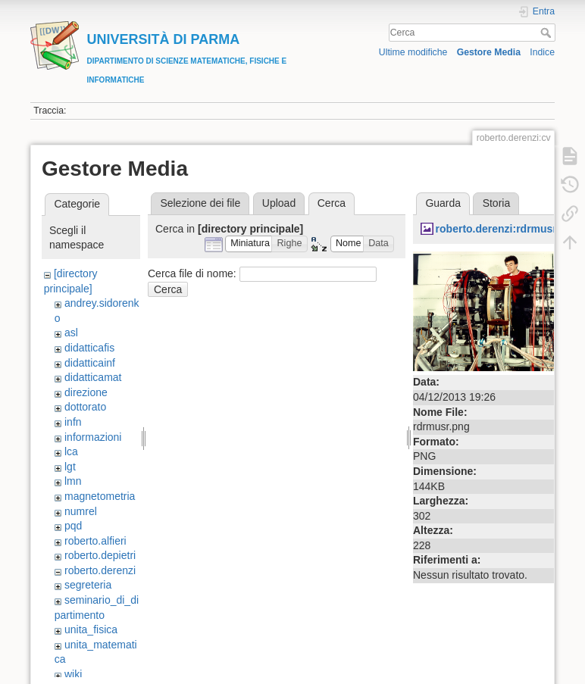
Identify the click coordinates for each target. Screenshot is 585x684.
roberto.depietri (100, 555)
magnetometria (99, 496)
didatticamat (92, 377)
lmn (73, 481)
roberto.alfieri (95, 541)
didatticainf (89, 363)
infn (73, 422)
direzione (86, 392)
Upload (279, 203)
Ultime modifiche (413, 52)
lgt (70, 467)
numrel (80, 511)
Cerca (547, 32)
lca (71, 451)
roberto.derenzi (100, 570)
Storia (497, 203)
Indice (542, 52)
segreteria (87, 585)
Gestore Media (489, 52)
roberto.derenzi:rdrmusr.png (507, 229)
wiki (73, 674)
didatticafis (89, 348)
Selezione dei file (200, 203)
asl (71, 332)
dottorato (85, 407)
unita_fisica (90, 629)
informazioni (92, 437)
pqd (73, 526)
